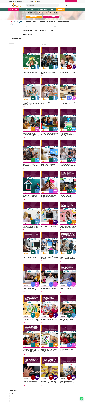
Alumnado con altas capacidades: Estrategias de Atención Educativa (34, 70)
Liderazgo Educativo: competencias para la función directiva (50, 311)
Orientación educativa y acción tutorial (68, 339)
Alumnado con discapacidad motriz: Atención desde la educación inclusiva (49, 71)
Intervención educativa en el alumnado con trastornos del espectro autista (67, 281)
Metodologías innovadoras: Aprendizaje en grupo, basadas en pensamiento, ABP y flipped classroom (34, 341)
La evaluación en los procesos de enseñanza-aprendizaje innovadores (34, 311)
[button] (81, 398)
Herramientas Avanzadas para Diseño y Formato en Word (33, 249)
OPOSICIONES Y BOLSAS (43, 9)
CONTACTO (33, 9)
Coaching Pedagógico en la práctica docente (49, 100)
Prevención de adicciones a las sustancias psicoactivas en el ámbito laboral (33, 371)
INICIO (22, 9)
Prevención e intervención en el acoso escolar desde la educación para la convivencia (51, 371)
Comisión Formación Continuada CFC (16, 104)
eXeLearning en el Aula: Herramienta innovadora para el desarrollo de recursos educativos (68, 191)
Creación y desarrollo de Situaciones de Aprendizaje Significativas (49, 130)
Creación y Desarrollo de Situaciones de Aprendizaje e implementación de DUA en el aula (33, 130)
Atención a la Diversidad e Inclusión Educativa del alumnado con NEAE (68, 71)
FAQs (52, 9)
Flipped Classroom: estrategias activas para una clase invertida (33, 220)
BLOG (27, 9)
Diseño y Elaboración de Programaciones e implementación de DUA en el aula (68, 130)
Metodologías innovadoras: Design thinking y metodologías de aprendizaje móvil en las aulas (51, 340)
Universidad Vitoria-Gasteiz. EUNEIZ (15, 108)
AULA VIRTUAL (60, 9)
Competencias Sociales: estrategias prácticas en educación (66, 100)
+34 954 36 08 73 (42, 399)
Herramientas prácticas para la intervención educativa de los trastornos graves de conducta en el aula (68, 250)
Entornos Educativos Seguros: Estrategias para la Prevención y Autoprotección (33, 191)
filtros (10, 44)
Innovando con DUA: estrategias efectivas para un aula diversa (50, 280)
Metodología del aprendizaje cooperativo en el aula (67, 310)
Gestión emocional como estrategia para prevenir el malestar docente (67, 220)
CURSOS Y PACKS (13, 9)
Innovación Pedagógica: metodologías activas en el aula (33, 280)
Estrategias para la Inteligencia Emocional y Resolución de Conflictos (50, 191)
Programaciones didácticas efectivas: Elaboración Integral (68, 370)
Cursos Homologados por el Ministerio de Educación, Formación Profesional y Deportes (15, 96)
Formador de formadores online (50, 219)
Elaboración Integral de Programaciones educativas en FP (68, 160)
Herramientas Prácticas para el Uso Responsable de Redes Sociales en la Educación (50, 250)
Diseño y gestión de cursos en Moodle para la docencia (50, 160)
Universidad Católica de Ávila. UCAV (16, 106)
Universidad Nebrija (12, 92)
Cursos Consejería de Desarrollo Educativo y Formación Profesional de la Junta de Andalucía (16, 101)
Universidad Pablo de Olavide (14, 90)
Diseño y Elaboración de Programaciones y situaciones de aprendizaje (33, 161)
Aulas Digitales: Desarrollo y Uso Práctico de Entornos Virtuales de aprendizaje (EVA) (34, 100)
